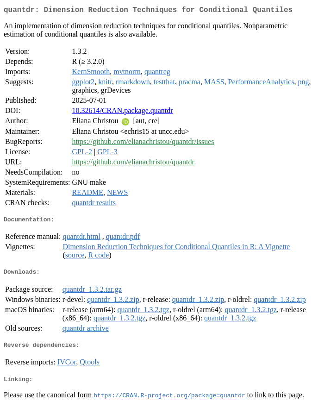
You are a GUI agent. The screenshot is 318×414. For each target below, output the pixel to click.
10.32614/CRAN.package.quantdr (122, 112)
